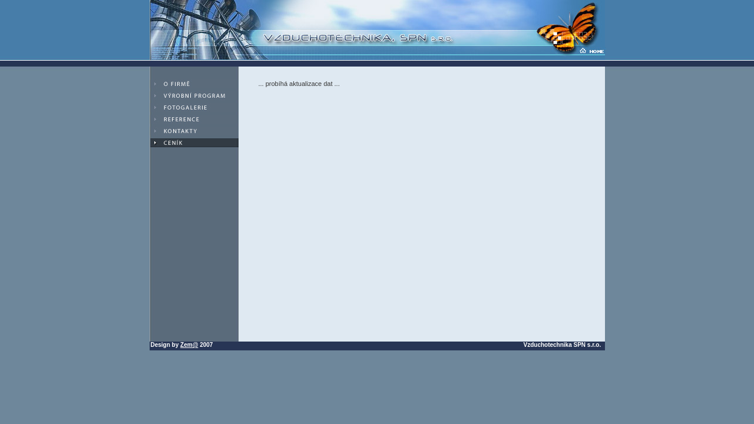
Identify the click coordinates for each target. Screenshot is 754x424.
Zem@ (189, 345)
